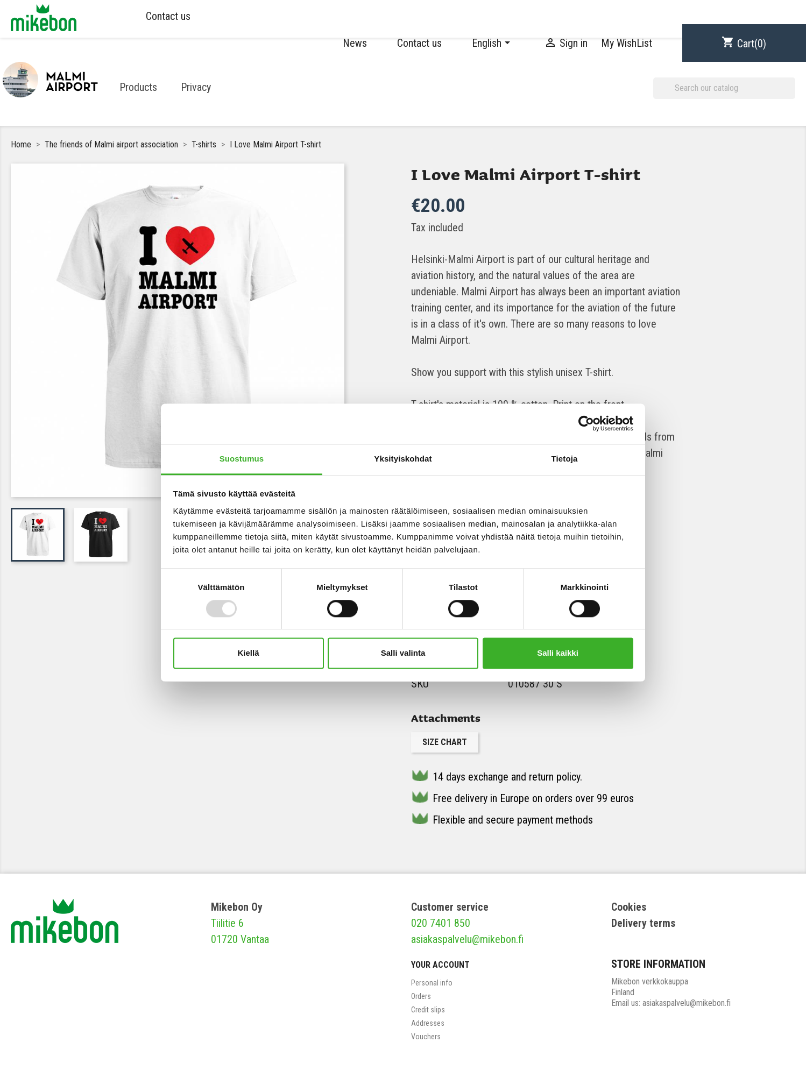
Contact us (168, 16)
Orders (421, 996)
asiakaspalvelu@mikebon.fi (467, 939)
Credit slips (428, 1009)
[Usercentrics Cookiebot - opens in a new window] (586, 423)
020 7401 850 (440, 923)
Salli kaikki (557, 653)
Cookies (628, 906)
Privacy (196, 87)
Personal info (432, 982)
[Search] (724, 88)
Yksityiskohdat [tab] (403, 458)
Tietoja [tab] (565, 458)
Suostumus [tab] (242, 458)
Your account (440, 965)
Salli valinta (403, 653)
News (355, 43)
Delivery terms (643, 923)
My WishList (626, 43)
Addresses (427, 1023)
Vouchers (426, 1036)
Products (138, 87)
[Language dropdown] (493, 43)
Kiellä (248, 653)
